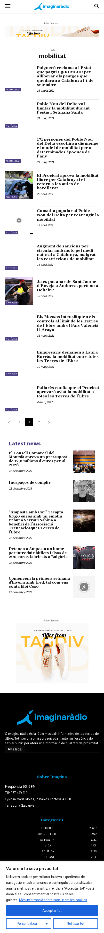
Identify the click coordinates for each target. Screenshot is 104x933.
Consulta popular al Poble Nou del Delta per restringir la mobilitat (68, 215)
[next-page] (49, 422)
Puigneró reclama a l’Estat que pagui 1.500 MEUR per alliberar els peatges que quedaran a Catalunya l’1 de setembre (65, 76)
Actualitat (13, 89)
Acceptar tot (52, 911)
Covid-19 (11, 197)
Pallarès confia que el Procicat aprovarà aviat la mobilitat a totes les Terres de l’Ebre (68, 392)
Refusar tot (75, 924)
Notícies (11, 125)
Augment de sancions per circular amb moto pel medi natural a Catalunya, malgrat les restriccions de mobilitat (66, 252)
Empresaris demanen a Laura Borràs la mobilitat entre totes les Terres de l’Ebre (68, 356)
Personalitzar (27, 924)
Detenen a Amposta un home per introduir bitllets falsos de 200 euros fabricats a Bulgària (38, 553)
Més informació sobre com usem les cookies (53, 900)
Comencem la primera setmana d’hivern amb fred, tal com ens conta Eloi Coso (39, 582)
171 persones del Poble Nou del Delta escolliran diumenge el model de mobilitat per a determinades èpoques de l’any (67, 148)
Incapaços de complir (30, 482)
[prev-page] (9, 422)
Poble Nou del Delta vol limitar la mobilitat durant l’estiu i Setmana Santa (63, 108)
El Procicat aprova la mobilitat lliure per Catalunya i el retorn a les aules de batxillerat (67, 182)
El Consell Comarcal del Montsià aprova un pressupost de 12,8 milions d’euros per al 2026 (38, 459)
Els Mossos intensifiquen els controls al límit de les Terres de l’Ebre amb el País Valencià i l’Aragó (67, 323)
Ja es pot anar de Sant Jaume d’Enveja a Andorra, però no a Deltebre (67, 286)
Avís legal (15, 749)
